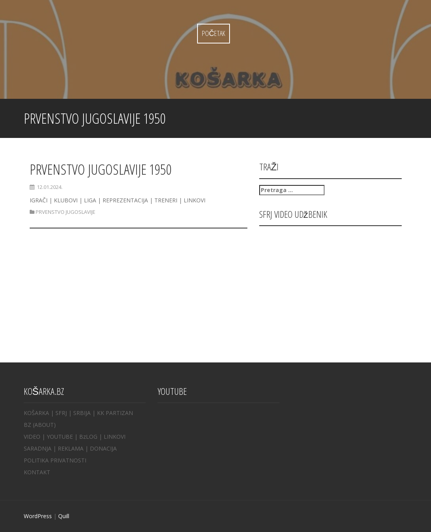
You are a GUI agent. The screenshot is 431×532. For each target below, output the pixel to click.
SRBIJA (82, 413)
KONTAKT (37, 472)
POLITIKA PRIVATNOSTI (55, 460)
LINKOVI (114, 436)
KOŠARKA (36, 413)
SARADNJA (37, 448)
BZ (27, 424)
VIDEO (32, 436)
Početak (213, 33)
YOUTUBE (60, 436)
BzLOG (88, 436)
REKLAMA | (74, 448)
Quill (63, 516)
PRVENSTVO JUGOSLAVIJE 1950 (100, 169)
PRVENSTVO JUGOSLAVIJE (65, 211)
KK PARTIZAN (115, 413)
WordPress (38, 516)
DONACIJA (103, 448)
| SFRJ (59, 413)
